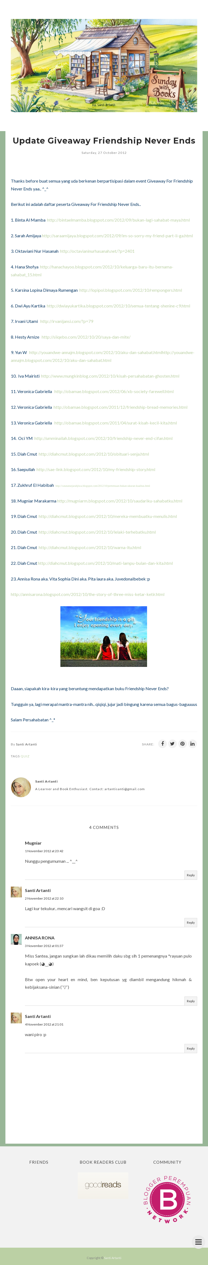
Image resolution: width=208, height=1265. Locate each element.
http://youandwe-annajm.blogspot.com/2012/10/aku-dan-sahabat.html (95, 352)
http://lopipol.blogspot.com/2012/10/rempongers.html (130, 290)
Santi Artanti (38, 890)
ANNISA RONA (39, 937)
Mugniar (33, 842)
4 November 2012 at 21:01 (44, 1024)
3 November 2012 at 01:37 (44, 946)
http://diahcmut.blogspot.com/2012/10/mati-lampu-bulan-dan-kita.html (105, 563)
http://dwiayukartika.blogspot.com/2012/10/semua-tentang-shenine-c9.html (118, 305)
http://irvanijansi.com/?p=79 (66, 321)
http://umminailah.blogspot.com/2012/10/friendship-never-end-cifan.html (103, 438)
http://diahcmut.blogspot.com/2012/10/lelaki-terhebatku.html (97, 531)
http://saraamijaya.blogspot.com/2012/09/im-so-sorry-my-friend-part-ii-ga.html (117, 235)
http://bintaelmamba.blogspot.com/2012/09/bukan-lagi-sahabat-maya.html (118, 219)
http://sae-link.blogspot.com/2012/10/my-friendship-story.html (96, 469)
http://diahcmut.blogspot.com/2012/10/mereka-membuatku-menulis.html (108, 516)
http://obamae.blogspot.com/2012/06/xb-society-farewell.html (114, 391)
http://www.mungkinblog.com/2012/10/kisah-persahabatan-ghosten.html (110, 375)
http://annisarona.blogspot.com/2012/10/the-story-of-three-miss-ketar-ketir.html (87, 594)
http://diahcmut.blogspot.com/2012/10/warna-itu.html (90, 547)
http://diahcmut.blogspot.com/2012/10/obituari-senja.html (94, 453)
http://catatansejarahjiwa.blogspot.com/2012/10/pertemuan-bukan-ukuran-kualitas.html (103, 485)
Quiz (25, 756)
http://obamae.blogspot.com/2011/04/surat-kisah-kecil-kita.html (115, 422)
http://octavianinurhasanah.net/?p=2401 (97, 251)
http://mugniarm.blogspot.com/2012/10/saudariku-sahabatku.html (119, 500)
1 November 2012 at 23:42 (44, 851)
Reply (191, 875)
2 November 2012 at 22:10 (44, 898)
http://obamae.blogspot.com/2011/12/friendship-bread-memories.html (120, 407)
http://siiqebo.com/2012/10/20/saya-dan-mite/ (86, 336)
